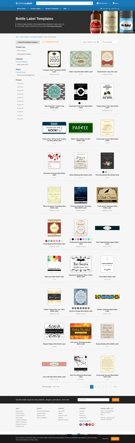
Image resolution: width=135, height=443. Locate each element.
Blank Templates (21, 50)
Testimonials (82, 417)
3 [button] (99, 386)
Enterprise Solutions (21, 424)
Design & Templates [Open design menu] (53, 8)
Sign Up (115, 399)
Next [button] (115, 386)
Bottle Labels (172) (22, 64)
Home (17, 37)
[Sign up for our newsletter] (93, 399)
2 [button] (95, 386)
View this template (129, 31)
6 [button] (110, 386)
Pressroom (82, 415)
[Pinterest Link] (89, 424)
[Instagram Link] (83, 424)
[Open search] (91, 3)
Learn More (105, 438)
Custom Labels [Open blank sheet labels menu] (37, 8)
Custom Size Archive (21, 420)
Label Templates (24, 37)
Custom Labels (20, 413)
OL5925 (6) (20, 101)
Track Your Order (62, 415)
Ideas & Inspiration (42, 417)
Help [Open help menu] (66, 8)
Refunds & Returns (63, 420)
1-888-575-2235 (114, 8)
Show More (20, 119)
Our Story (82, 411)
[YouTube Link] (92, 424)
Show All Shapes (21, 72)
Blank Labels (19, 411)
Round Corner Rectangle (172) (25, 75)
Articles (60, 413)
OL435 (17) (20, 97)
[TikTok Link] (86, 424)
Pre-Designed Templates (36, 37)
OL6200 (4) (20, 108)
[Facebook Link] (80, 424)
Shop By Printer (20, 426)
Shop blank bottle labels (54, 26)
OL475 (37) (20, 87)
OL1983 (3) (20, 111)
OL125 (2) (20, 115)
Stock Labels (19, 417)
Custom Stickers (20, 415)
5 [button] (106, 386)
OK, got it (115, 438)
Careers (81, 413)
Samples (60, 417)
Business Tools (41, 415)
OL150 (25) (20, 94)
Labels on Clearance (21, 422)
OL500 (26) (20, 90)
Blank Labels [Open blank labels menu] (22, 8)
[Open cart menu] (115, 3)
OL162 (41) (20, 83)
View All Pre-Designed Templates (27, 42)
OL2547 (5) (20, 104)
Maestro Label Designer (43, 411)
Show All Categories (21, 61)
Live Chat (104, 8)
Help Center (61, 411)
